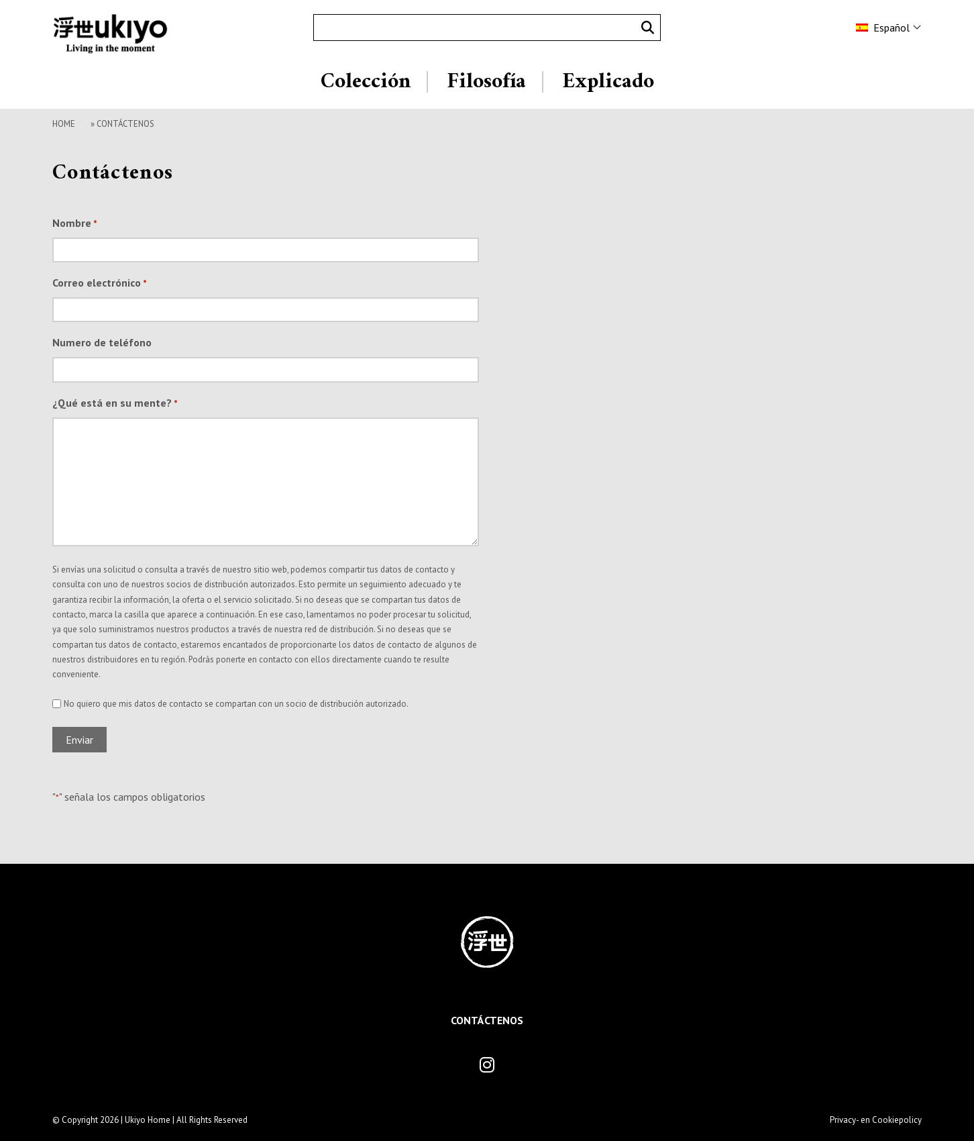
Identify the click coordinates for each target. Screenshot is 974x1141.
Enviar (79, 739)
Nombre (74, 224)
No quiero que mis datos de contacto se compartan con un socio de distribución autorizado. (236, 703)
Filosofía (486, 82)
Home (63, 124)
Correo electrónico (99, 284)
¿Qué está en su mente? (115, 404)
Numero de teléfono (102, 342)
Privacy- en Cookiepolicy (876, 1120)
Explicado (608, 82)
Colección (366, 82)
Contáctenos (487, 1020)
